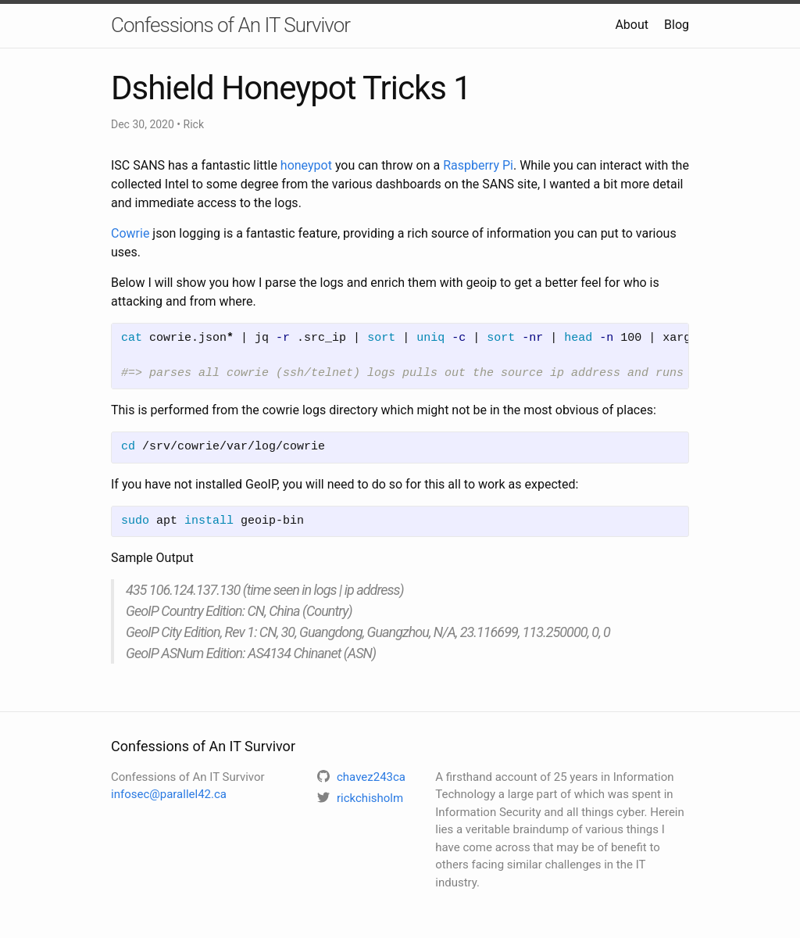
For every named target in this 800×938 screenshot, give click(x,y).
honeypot (306, 165)
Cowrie (130, 233)
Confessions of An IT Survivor (230, 25)
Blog (676, 24)
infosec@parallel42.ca (169, 794)
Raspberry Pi (478, 165)
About (631, 24)
